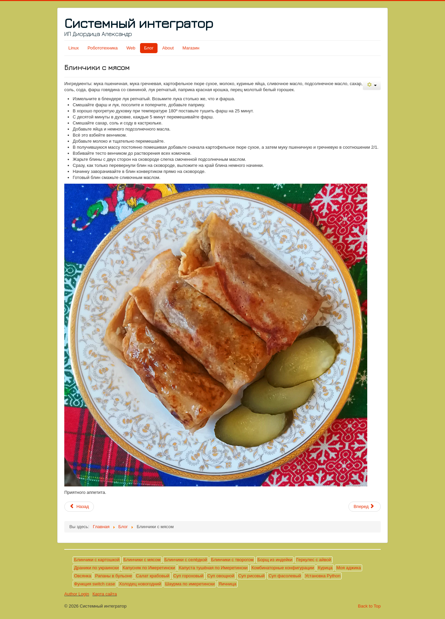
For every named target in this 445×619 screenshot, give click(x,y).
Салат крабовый (152, 575)
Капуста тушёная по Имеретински (213, 567)
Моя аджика (348, 567)
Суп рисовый (251, 575)
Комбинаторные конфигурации (282, 567)
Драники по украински (96, 567)
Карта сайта (105, 593)
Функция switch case (94, 583)
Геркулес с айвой (313, 559)
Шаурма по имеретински (190, 583)
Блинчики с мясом (142, 559)
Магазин (190, 47)
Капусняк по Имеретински (149, 567)
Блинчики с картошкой (96, 559)
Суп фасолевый (285, 575)
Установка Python (323, 575)
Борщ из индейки (275, 559)
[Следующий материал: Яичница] (364, 507)
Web (130, 47)
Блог (148, 47)
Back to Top (369, 606)
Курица (325, 567)
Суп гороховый (188, 575)
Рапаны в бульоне (113, 575)
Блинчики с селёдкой (185, 559)
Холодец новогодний (140, 583)
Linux (73, 47)
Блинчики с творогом (232, 559)
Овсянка (82, 575)
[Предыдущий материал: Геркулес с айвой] (79, 507)
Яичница (227, 583)
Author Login (76, 593)
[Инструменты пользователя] (372, 85)
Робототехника (102, 47)
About (168, 47)
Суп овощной (220, 575)
